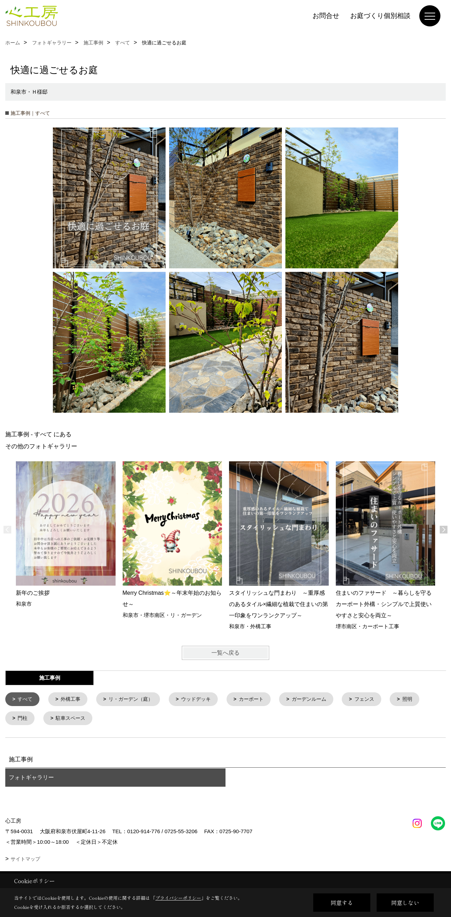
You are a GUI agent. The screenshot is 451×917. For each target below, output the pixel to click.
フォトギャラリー (31, 779)
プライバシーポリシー (178, 897)
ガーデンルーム (321, 700)
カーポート (261, 700)
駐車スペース (73, 719)
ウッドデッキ (204, 700)
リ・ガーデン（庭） (136, 700)
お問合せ (326, 15)
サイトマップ (25, 860)
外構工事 (73, 700)
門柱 (23, 719)
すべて (26, 700)
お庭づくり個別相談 (380, 15)
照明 (424, 700)
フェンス (379, 700)
